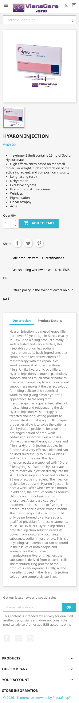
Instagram (30, 638)
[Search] (39, 19)
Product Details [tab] (50, 320)
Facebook (7, 638)
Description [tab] (22, 320)
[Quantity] (8, 223)
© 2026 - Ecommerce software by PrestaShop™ (37, 697)
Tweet (28, 243)
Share (17, 243)
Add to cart (39, 223)
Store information (20, 690)
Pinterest (39, 243)
